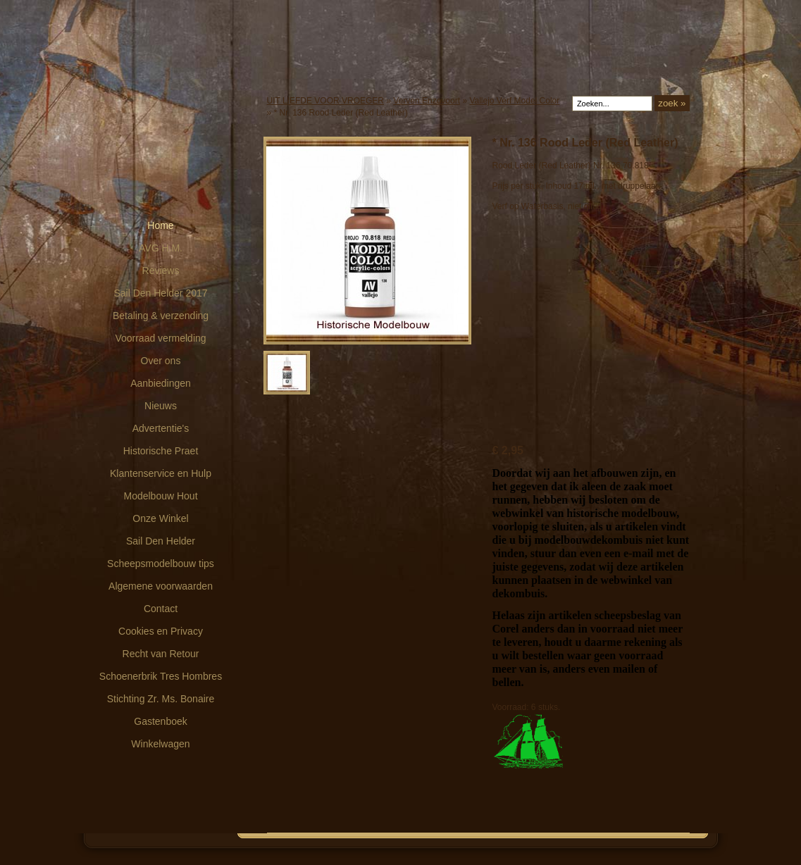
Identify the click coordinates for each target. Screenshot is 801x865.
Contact (161, 608)
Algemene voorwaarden (160, 586)
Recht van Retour (161, 653)
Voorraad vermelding (160, 338)
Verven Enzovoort (426, 101)
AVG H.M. (160, 248)
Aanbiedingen (160, 383)
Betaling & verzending (161, 315)
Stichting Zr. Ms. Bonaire (161, 698)
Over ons (161, 360)
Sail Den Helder (160, 541)
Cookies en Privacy (160, 631)
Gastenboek (160, 721)
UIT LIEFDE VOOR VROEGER (325, 101)
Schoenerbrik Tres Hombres (160, 676)
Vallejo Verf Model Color (514, 101)
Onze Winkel (160, 518)
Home (160, 225)
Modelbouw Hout (160, 496)
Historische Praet (161, 450)
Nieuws (160, 405)
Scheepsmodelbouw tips (160, 563)
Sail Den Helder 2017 (160, 293)
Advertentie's (161, 428)
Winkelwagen (160, 743)
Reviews (161, 270)
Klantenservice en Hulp (160, 473)
